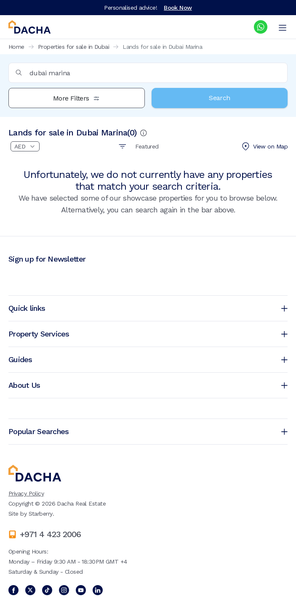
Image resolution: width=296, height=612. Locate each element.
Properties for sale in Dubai (73, 46)
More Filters (76, 98)
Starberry (41, 513)
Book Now (178, 7)
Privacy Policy (26, 493)
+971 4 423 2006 (50, 534)
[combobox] (148, 73)
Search (219, 98)
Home (16, 46)
